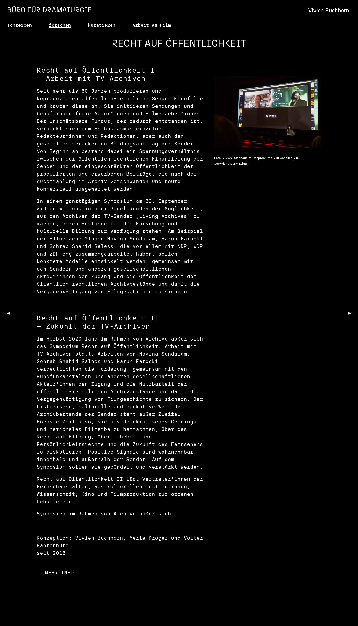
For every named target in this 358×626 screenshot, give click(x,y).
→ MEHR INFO (55, 572)
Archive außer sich (142, 513)
